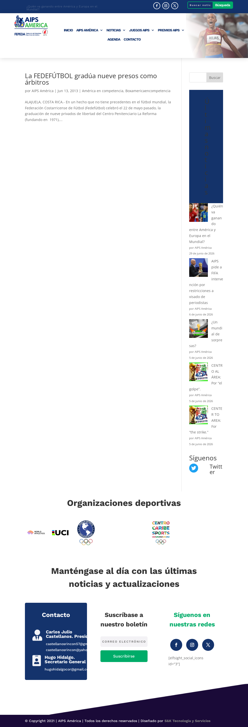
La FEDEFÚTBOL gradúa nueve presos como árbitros (91, 79)
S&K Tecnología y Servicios (187, 721)
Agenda (113, 39)
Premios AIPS (168, 30)
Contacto (132, 39)
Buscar (215, 77)
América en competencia (102, 90)
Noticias (113, 30)
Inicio (68, 30)
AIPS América (87, 30)
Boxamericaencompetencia (147, 90)
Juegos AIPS (139, 30)
